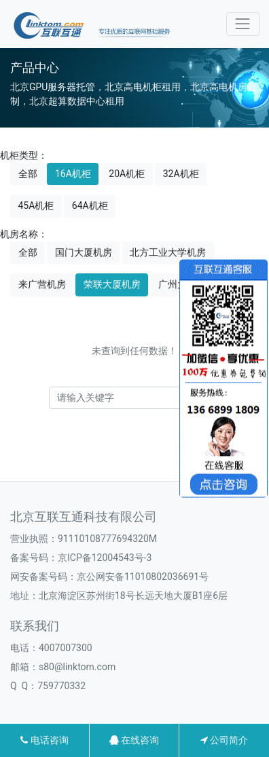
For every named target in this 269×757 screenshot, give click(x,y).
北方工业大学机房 (168, 252)
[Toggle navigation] (242, 24)
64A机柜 (90, 205)
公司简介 (224, 740)
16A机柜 (73, 173)
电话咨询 (44, 740)
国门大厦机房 (83, 252)
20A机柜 (127, 173)
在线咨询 (134, 740)
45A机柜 (36, 205)
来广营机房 (42, 284)
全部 (27, 173)
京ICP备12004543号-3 (104, 557)
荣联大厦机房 (112, 284)
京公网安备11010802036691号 (143, 576)
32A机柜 (181, 173)
